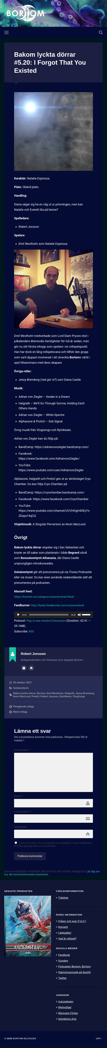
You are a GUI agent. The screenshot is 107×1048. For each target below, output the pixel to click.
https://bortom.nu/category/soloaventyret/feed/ (46, 597)
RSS (31, 631)
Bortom (41, 693)
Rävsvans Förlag (68, 1015)
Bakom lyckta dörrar (24, 693)
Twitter (62, 980)
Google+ (63, 963)
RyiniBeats (66, 696)
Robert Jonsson (50, 696)
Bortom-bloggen (24, 1040)
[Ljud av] (79, 615)
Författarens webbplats (31, 668)
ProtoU (36, 696)
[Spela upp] (18, 615)
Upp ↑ (99, 1040)
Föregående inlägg (23, 706)
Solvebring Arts (68, 1020)
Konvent (63, 930)
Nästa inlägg (20, 711)
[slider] (48, 615)
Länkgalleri (65, 935)
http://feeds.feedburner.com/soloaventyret (59, 605)
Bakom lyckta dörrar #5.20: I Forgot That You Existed (52, 62)
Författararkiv (24, 668)
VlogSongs (80, 696)
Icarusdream (66, 1003)
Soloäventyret (21, 688)
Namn (18, 798)
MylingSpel (65, 1009)
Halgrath (70, 693)
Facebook (64, 957)
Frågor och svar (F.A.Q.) (73, 924)
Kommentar (22, 750)
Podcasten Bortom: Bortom (75, 969)
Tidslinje (63, 901)
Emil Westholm (55, 693)
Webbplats (20, 830)
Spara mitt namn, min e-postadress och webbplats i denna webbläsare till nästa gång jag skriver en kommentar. (53, 848)
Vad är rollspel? (68, 941)
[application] (53, 615)
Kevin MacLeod (21, 696)
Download (61, 620)
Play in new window (39, 620)
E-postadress (22, 814)
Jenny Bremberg (85, 693)
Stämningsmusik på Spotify (75, 974)
